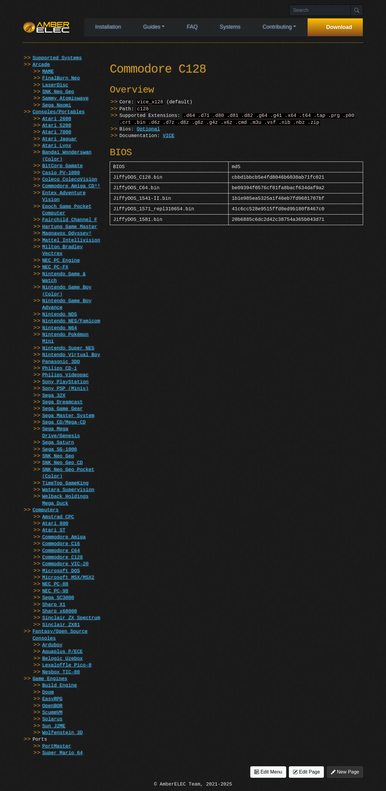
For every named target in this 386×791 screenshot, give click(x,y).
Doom (48, 692)
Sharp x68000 (59, 611)
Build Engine (59, 685)
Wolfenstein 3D (62, 733)
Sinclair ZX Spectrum (71, 618)
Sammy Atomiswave (65, 98)
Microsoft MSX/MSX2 (68, 577)
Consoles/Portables (59, 112)
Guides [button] (151, 27)
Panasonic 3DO (61, 362)
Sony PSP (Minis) (65, 388)
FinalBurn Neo (61, 78)
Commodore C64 (61, 551)
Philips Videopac (65, 375)
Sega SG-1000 (59, 449)
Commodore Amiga (64, 537)
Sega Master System (68, 416)
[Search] (320, 10)
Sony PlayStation (65, 382)
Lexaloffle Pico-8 (66, 665)
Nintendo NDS (59, 314)
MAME (48, 71)
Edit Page (306, 772)
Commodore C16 (61, 544)
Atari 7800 (56, 132)
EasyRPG (52, 699)
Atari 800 (55, 523)
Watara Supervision (68, 490)
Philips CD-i (59, 368)
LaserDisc (55, 85)
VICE (168, 138)
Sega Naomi (56, 105)
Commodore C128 (62, 557)
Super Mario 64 (62, 753)
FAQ (192, 27)
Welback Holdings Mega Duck (65, 500)
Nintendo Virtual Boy (71, 355)
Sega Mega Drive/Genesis (61, 432)
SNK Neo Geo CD (62, 463)
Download (339, 27)
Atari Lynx (56, 146)
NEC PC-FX (55, 267)
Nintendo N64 (59, 328)
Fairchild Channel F (69, 220)
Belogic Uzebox (62, 658)
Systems (230, 27)
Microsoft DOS (61, 571)
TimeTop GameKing (65, 483)
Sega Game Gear (62, 409)
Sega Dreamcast (62, 402)
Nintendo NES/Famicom (71, 321)
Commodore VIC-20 (65, 564)
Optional (148, 131)
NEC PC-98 (55, 591)
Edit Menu (268, 772)
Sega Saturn (58, 442)
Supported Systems (57, 58)
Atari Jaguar (59, 139)
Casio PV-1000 (61, 173)
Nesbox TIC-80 (61, 672)
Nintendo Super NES (68, 348)
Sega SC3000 (58, 598)
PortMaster (56, 746)
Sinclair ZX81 (61, 625)
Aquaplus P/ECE (62, 651)
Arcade (41, 64)
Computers (46, 510)
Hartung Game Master (69, 227)
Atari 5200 (56, 125)
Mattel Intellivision (71, 240)
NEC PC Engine (61, 260)
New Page (345, 772)
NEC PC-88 (55, 584)
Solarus (52, 719)
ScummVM (52, 712)
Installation (108, 27)
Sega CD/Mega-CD (64, 422)
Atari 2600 (56, 119)
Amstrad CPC (58, 517)
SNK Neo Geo (58, 92)
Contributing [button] (277, 27)
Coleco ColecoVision (69, 179)
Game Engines (50, 679)
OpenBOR (52, 706)
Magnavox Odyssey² (66, 233)
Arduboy (52, 645)
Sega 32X (53, 395)
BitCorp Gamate (62, 166)
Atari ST (53, 530)
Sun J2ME (53, 726)
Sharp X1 (53, 604)
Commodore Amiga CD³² (71, 186)
